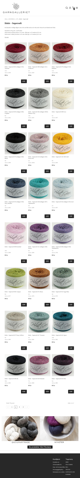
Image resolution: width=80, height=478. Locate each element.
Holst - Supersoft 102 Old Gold (60, 157)
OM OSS (68, 469)
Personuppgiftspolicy (58, 469)
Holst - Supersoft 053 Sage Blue (60, 291)
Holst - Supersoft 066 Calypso (13, 291)
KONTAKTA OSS (70, 472)
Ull (17, 19)
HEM (67, 462)
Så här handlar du (57, 464)
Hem (6, 19)
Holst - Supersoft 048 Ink (11, 378)
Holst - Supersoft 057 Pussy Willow (14, 335)
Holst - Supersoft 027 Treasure (36, 335)
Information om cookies (59, 472)
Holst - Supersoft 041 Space (59, 335)
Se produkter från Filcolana (40, 447)
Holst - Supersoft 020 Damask (36, 378)
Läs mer (7, 37)
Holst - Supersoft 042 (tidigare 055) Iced (63, 202)
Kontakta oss (56, 462)
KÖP (24, 81)
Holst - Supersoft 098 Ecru (59, 112)
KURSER (68, 474)
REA (67, 467)
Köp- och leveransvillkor (59, 467)
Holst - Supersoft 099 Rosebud (13, 246)
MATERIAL (12, 19)
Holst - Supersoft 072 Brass (35, 291)
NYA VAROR (69, 464)
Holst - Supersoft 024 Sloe (59, 378)
